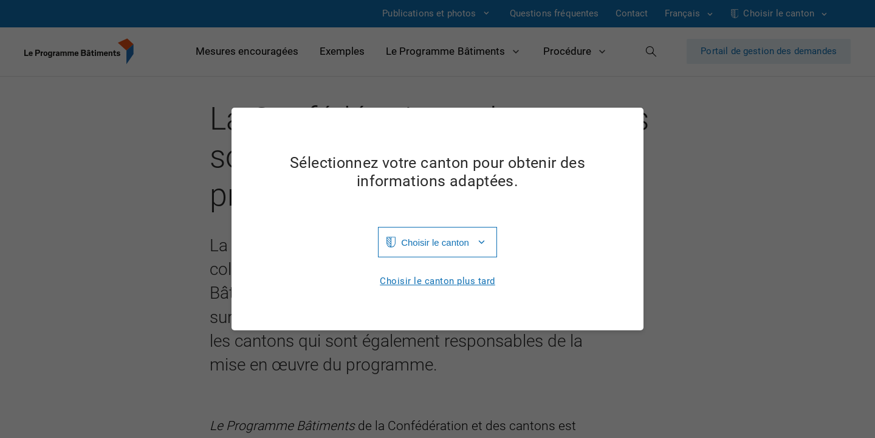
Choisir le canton (435, 242)
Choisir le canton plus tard (437, 281)
